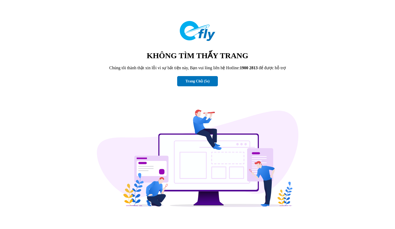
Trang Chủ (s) (198, 81)
